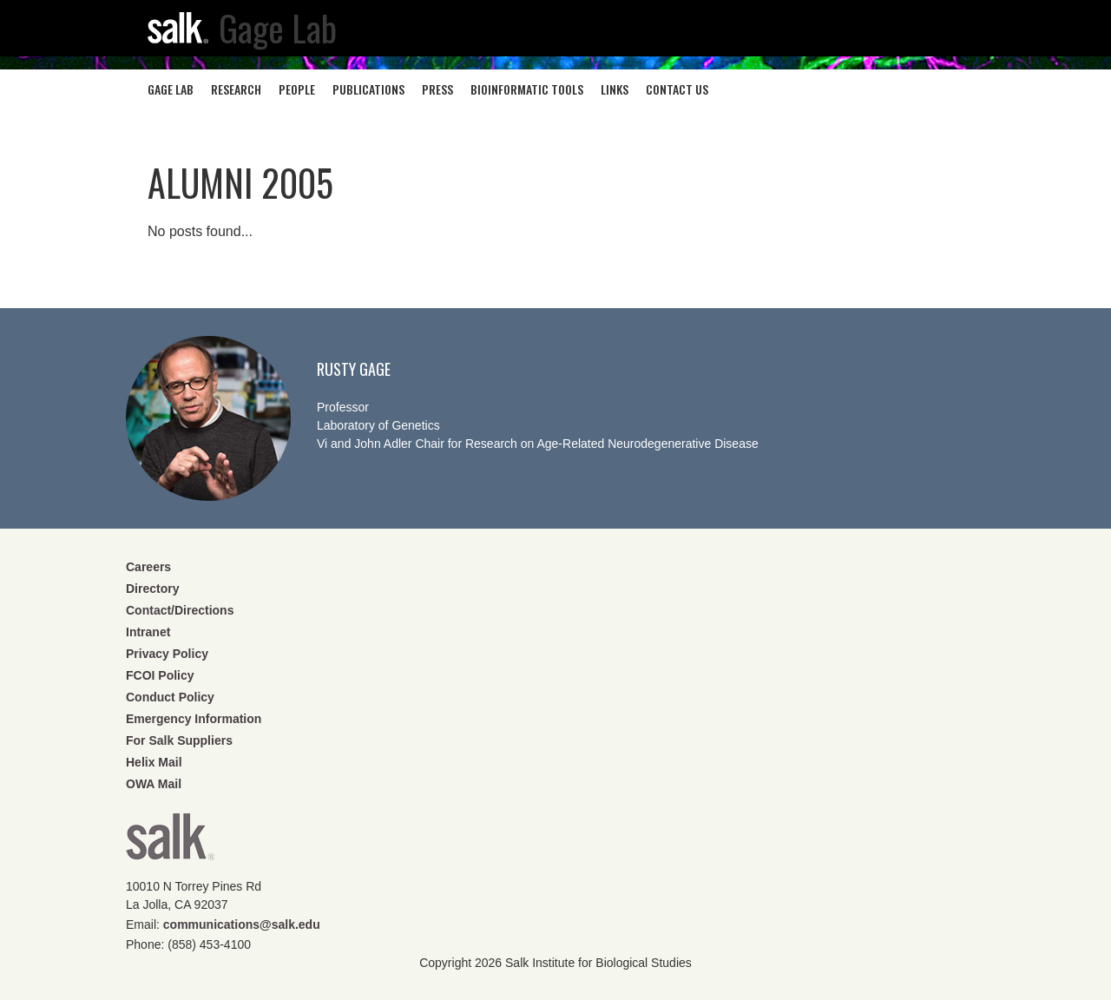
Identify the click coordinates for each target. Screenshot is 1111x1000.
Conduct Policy (170, 697)
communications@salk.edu (241, 924)
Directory (152, 588)
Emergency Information (193, 719)
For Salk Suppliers (179, 740)
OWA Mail (153, 784)
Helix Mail (154, 762)
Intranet (148, 632)
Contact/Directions (179, 610)
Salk (170, 842)
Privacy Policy (167, 654)
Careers (148, 567)
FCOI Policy (160, 675)
